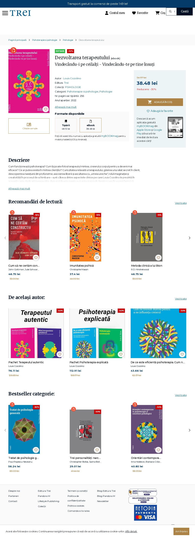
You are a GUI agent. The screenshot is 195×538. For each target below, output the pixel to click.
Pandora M (44, 502)
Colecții (42, 512)
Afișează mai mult (66, 113)
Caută (185, 11)
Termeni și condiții (77, 497)
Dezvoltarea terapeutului (91, 46)
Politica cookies (76, 512)
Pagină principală (17, 46)
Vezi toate (181, 209)
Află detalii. (131, 531)
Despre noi (14, 497)
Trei (66, 89)
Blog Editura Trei (106, 497)
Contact (12, 507)
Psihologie (68, 46)
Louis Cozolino (72, 85)
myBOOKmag (109, 142)
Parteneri (13, 502)
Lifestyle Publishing (48, 507)
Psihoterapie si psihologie (44, 46)
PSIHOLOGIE (73, 93)
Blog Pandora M (106, 502)
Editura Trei (44, 497)
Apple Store (144, 136)
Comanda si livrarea (79, 517)
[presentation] (5, 245)
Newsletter (103, 507)
